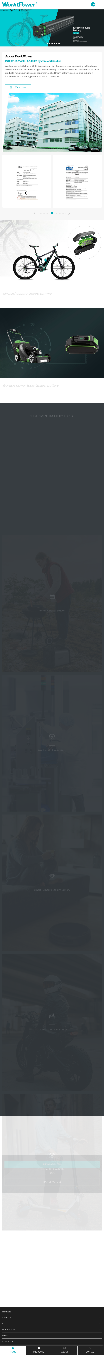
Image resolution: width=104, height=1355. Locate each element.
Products (38, 1350)
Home (13, 1350)
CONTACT (91, 1350)
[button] (45, 43)
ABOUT (64, 1350)
